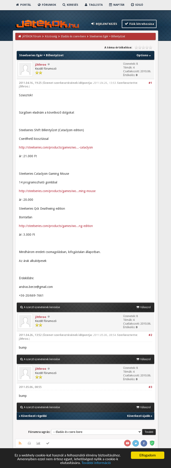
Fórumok (46, 4)
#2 (150, 335)
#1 (150, 82)
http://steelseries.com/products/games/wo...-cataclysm (56, 147)
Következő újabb (138, 416)
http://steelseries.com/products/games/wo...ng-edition (56, 226)
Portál (23, 4)
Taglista (93, 4)
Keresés (70, 4)
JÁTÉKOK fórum (31, 36)
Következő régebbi (34, 416)
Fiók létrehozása (139, 24)
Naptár (116, 4)
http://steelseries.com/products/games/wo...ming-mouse (57, 191)
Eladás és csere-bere (73, 36)
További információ (96, 463)
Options (144, 55)
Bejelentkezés (103, 24)
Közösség (51, 36)
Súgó (136, 4)
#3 (150, 387)
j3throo (40, 64)
